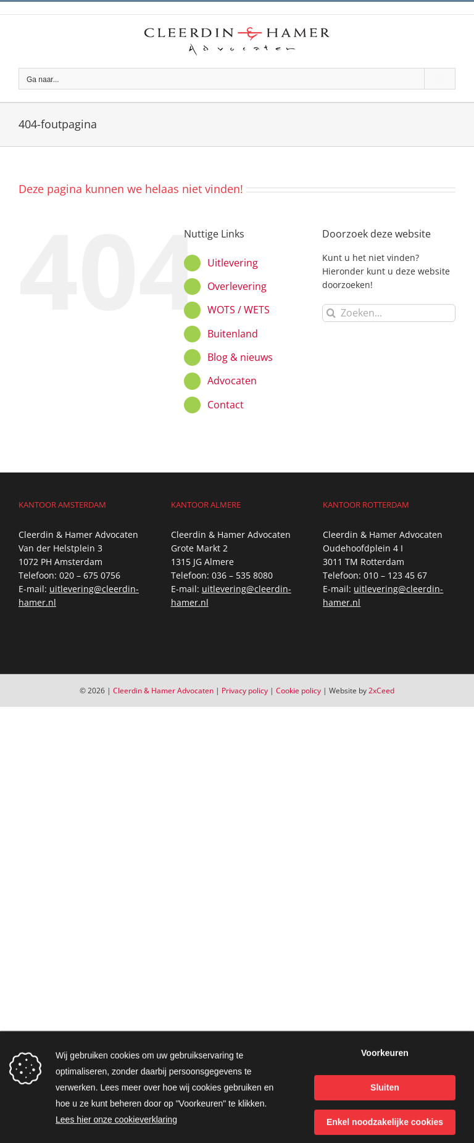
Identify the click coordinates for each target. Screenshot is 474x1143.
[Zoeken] (331, 313)
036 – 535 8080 (242, 575)
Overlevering (237, 286)
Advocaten (232, 380)
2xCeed (381, 690)
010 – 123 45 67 (395, 575)
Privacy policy (245, 690)
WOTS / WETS (238, 309)
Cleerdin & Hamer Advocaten (163, 690)
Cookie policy (298, 690)
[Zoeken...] (388, 313)
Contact (225, 404)
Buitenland (232, 333)
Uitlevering (232, 263)
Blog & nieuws (240, 357)
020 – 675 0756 (89, 575)
